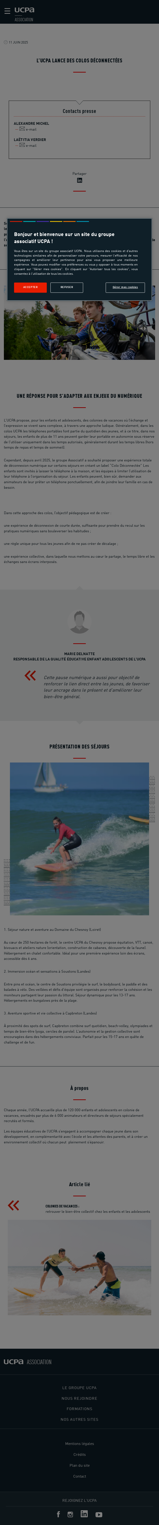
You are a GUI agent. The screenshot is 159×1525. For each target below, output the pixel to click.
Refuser (67, 287)
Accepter (30, 287)
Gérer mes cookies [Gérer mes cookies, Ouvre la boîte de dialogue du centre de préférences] (125, 287)
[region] (79, 259)
